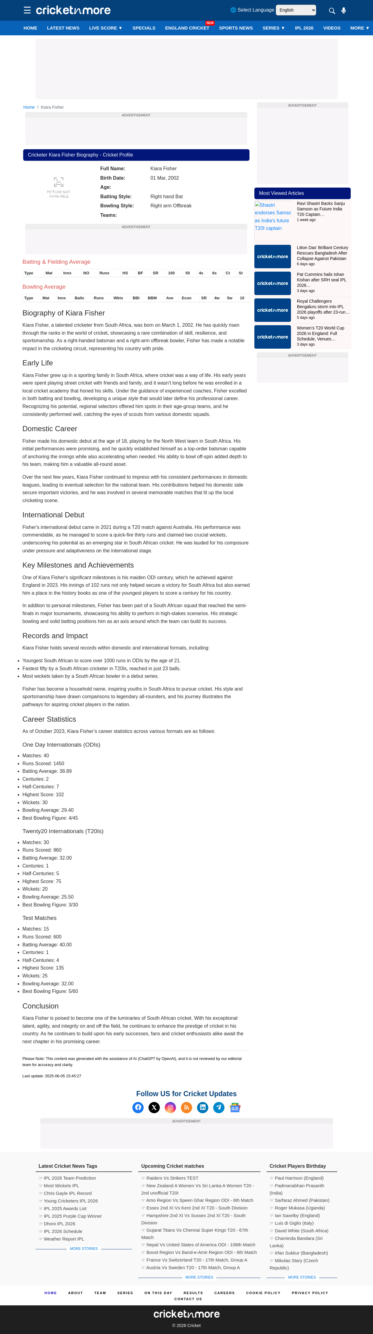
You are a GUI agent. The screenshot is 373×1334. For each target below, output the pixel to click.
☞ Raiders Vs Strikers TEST (170, 1178)
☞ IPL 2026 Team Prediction (67, 1178)
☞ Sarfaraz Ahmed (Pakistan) (299, 1200)
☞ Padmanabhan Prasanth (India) (297, 1186)
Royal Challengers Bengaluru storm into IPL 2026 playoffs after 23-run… (323, 289)
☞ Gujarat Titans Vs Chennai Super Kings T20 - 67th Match (194, 1230)
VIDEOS (332, 27)
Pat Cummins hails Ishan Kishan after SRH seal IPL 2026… (321, 262)
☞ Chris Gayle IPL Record (65, 1193)
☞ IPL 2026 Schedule (60, 1231)
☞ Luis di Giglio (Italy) (292, 1223)
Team (100, 1293)
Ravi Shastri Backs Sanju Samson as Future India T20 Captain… (321, 209)
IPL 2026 (304, 27)
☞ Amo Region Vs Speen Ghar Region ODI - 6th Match (197, 1200)
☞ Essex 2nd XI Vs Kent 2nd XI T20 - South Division (194, 1207)
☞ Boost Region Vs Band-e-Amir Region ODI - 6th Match (199, 1252)
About (75, 1293)
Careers (224, 1293)
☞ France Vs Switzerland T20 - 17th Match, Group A (194, 1259)
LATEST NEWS (63, 27)
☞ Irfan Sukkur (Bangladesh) (299, 1252)
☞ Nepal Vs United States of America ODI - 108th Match (198, 1244)
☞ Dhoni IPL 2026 (57, 1223)
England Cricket (187, 27)
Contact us (188, 1299)
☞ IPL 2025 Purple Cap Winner (70, 1216)
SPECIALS (143, 27)
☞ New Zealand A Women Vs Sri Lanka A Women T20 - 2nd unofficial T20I (197, 1186)
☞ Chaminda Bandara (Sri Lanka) (296, 1239)
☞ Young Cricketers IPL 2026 (68, 1200)
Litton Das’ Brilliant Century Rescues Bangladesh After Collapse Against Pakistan (322, 236)
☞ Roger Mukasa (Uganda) (297, 1207)
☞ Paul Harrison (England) (297, 1178)
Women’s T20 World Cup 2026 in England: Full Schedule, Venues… (320, 316)
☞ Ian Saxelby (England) (295, 1215)
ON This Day (159, 1293)
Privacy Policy (310, 1293)
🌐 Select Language (252, 9)
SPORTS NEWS (236, 27)
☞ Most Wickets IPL (59, 1185)
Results (193, 1293)
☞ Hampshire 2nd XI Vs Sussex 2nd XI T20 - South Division (193, 1216)
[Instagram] (170, 1107)
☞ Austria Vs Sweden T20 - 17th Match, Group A (190, 1267)
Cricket (194, 1325)
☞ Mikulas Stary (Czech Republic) (294, 1261)
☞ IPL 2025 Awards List (63, 1208)
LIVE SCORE (106, 27)
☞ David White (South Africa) (299, 1230)
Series (274, 27)
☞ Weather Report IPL (61, 1238)
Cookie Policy (263, 1293)
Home (30, 27)
